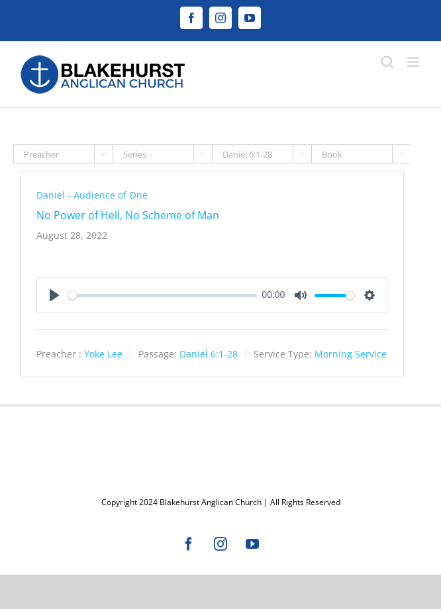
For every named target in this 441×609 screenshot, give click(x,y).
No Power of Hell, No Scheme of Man (127, 215)
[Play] (54, 295)
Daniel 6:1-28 (208, 354)
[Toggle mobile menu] (414, 62)
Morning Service (351, 354)
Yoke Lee (103, 354)
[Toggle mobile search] (387, 62)
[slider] (162, 295)
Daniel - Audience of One (92, 195)
